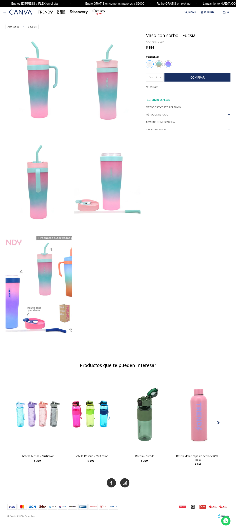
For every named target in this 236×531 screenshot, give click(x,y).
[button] (218, 423)
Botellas (32, 26)
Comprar (197, 77)
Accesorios (13, 26)
